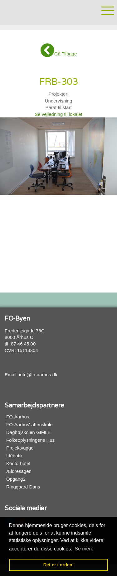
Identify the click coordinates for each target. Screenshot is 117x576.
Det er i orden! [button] (58, 564)
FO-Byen (39, 12)
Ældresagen (19, 471)
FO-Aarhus (17, 416)
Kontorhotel (18, 463)
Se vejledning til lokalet (58, 114)
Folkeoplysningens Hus (30, 440)
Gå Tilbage (58, 50)
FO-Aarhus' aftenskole (29, 424)
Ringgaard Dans (23, 486)
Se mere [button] (84, 548)
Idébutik (14, 455)
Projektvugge (20, 447)
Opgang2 (16, 479)
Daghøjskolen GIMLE (28, 432)
